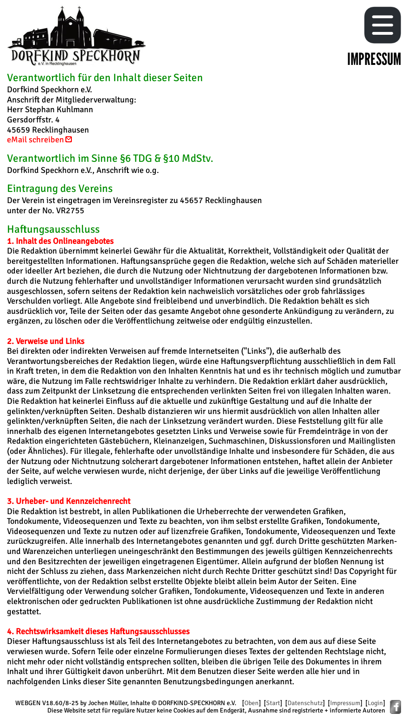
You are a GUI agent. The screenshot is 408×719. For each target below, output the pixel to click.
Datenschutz (305, 703)
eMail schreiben (40, 139)
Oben (251, 703)
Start (273, 703)
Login (375, 703)
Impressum (345, 703)
